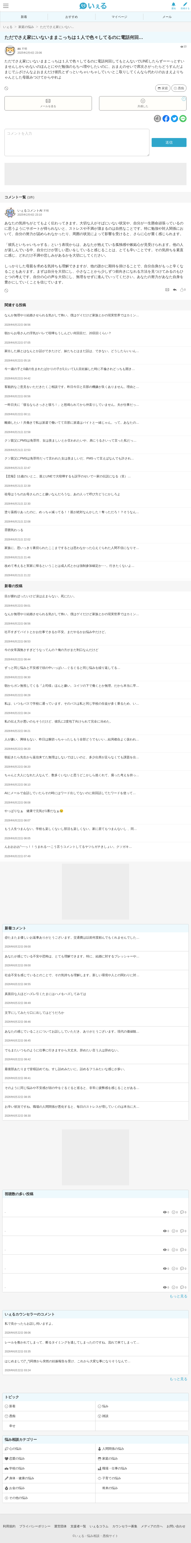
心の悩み (15, 1448)
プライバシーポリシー (35, 1526)
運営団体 (60, 1526)
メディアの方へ (152, 1526)
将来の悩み (110, 1488)
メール (167, 17)
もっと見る (178, 1296)
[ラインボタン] (183, 118)
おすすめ (71, 17)
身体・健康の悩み (21, 1478)
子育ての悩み (111, 1478)
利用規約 (9, 1526)
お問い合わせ (176, 1526)
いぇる (8, 27)
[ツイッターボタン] (174, 118)
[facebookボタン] (166, 118)
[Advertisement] (95, 174)
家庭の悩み (26, 27)
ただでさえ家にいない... (57, 27)
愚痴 (181, 88)
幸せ (12, 1426)
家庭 (165, 88)
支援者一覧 (78, 1526)
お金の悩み (17, 1488)
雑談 (105, 1416)
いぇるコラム (99, 1526)
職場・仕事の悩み (114, 1468)
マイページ (119, 17)
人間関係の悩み (113, 1448)
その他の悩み (18, 1498)
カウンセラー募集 (124, 1526)
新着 (24, 17)
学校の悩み (17, 1468)
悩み (105, 1406)
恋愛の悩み (17, 1458)
